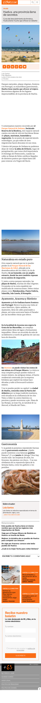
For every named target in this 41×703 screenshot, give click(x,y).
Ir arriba (34, 664)
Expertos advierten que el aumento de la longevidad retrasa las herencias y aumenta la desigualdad (10, 575)
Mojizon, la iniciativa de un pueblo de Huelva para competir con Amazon (20, 539)
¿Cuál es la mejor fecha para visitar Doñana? (20, 549)
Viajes (5, 8)
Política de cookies (9, 688)
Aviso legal (6, 680)
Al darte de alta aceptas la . (21, 649)
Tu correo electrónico (13, 636)
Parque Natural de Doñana (13, 128)
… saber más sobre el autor (11, 515)
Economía (7, 567)
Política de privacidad (10, 684)
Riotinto (8, 368)
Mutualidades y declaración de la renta (29, 576)
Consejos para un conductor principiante (29, 597)
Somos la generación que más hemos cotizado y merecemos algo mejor (10, 595)
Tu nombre (9, 627)
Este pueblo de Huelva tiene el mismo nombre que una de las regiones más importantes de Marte (18, 528)
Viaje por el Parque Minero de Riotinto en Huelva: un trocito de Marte (19, 534)
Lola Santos (6, 73)
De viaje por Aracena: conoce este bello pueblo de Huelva (18, 545)
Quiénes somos (7, 677)
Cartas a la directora (30, 572)
